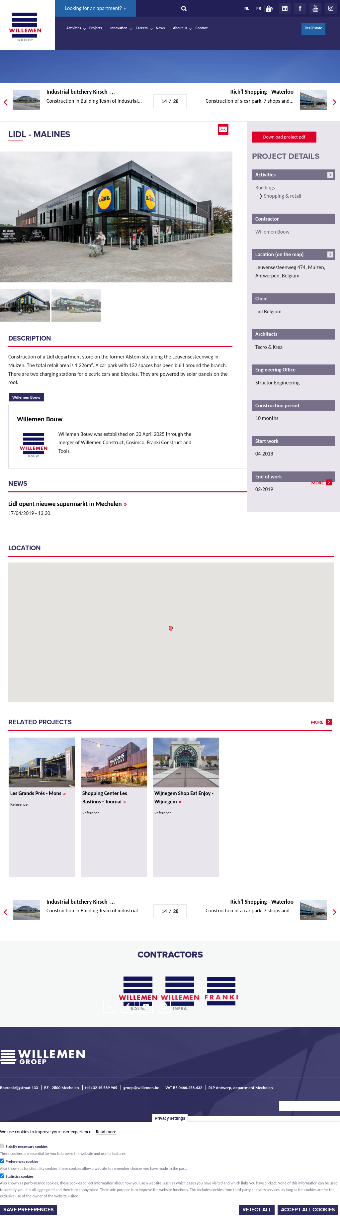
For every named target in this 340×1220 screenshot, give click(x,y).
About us (180, 28)
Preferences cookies (22, 1161)
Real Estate (313, 28)
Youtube (315, 8)
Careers (142, 28)
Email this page (224, 129)
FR (258, 8)
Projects (95, 28)
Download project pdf (284, 137)
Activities (73, 28)
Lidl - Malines (39, 134)
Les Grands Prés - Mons (38, 793)
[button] (171, 629)
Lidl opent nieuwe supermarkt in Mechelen (67, 504)
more (317, 483)
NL (246, 8)
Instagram (331, 8)
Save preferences (28, 1209)
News (160, 28)
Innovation (119, 28)
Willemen (25, 27)
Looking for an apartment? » (95, 8)
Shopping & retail (282, 196)
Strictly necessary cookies (27, 1146)
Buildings (265, 187)
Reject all (256, 1209)
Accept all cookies (308, 1209)
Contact (202, 28)
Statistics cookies (20, 1176)
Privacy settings (170, 1118)
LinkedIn (285, 8)
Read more (106, 1132)
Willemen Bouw (28, 396)
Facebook (300, 8)
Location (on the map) (279, 254)
